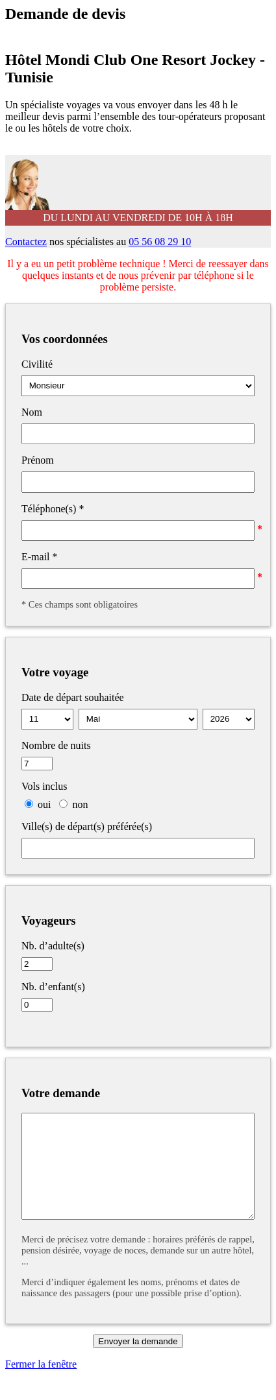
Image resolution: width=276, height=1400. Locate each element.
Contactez (26, 241)
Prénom (37, 460)
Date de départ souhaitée (72, 697)
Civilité (37, 364)
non (80, 804)
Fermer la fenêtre (41, 1383)
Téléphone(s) (52, 508)
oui (44, 804)
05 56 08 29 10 (160, 241)
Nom (31, 412)
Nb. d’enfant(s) (53, 986)
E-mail (39, 556)
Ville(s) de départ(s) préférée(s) (86, 826)
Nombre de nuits (56, 745)
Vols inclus (44, 786)
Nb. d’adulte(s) (52, 945)
